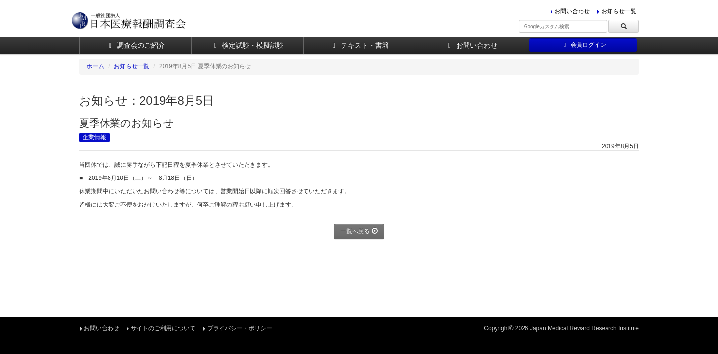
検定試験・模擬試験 (247, 45)
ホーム (95, 66)
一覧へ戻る (358, 231)
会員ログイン (583, 44)
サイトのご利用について (163, 328)
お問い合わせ (572, 11)
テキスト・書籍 (359, 45)
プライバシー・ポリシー (239, 328)
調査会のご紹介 (135, 45)
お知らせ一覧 (618, 11)
